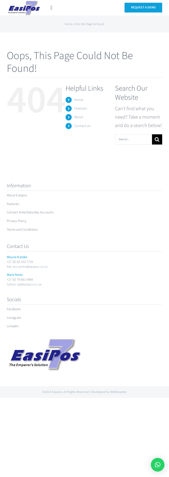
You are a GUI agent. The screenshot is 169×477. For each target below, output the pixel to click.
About (78, 117)
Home (68, 24)
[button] (157, 465)
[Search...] (133, 139)
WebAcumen (118, 392)
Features (80, 108)
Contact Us (82, 125)
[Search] (157, 139)
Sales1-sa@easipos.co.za (24, 284)
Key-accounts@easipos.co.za (27, 266)
